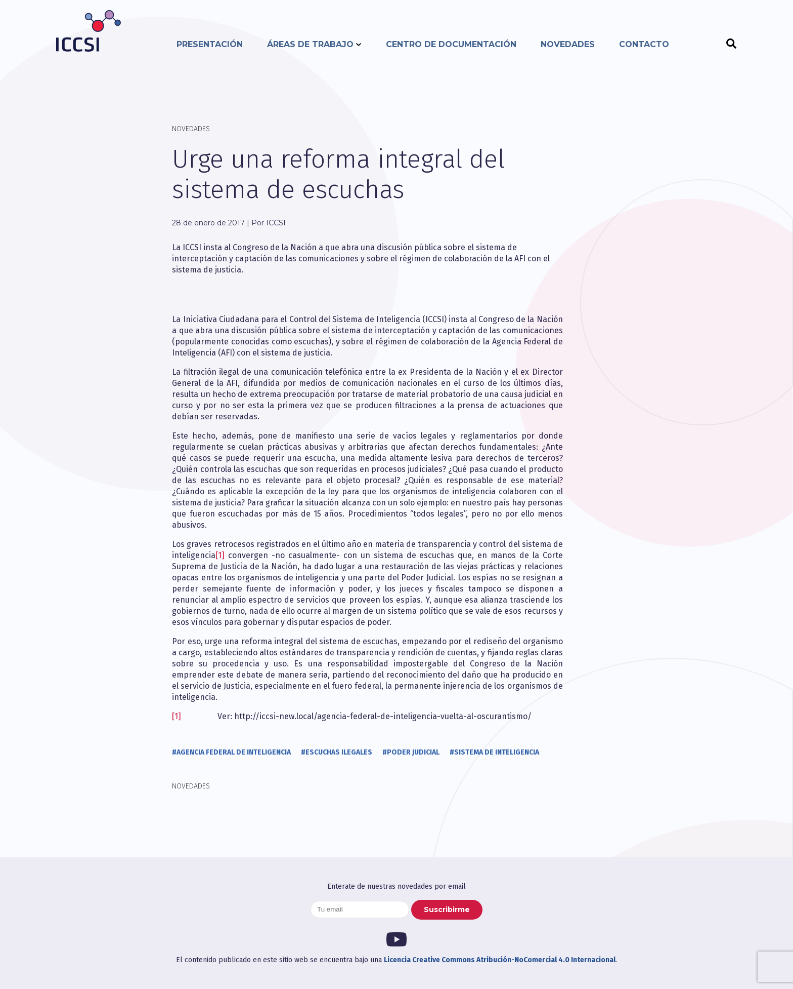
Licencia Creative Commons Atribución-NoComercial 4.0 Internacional (499, 960)
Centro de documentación (451, 44)
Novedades (568, 44)
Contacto (644, 44)
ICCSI (88, 31)
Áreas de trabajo (310, 44)
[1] (220, 555)
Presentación (210, 44)
